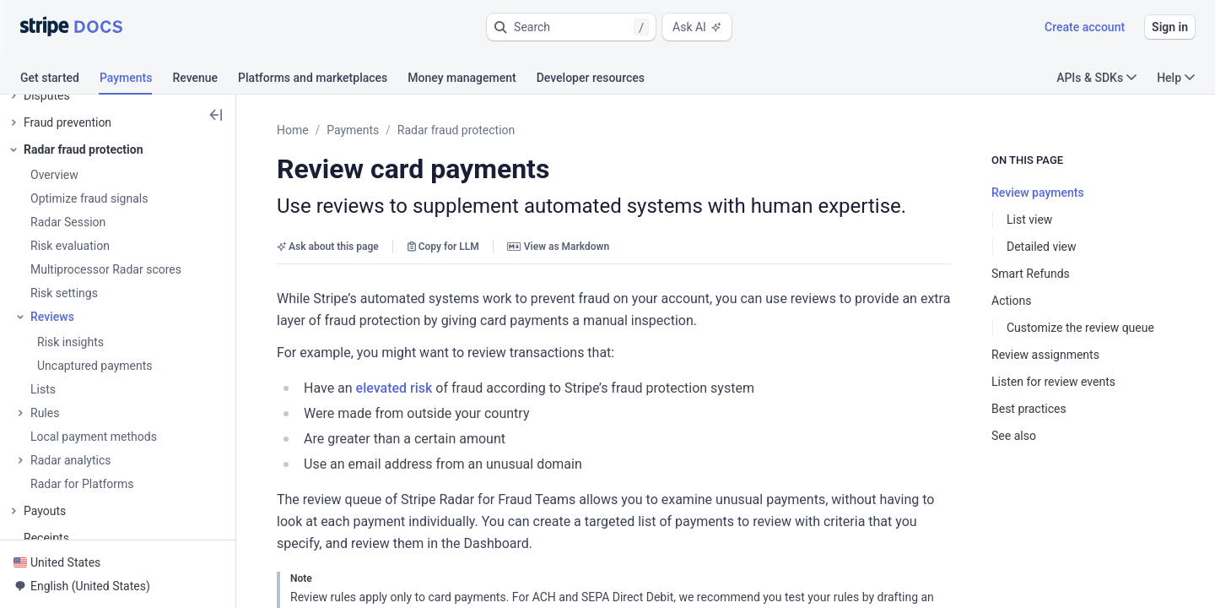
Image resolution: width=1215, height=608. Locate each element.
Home (293, 130)
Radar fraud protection (456, 130)
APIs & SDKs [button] (1096, 77)
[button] (571, 27)
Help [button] (1176, 77)
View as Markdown (558, 246)
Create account (1085, 27)
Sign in (1170, 27)
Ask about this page (328, 246)
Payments (353, 130)
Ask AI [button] (696, 27)
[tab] (60, 80)
